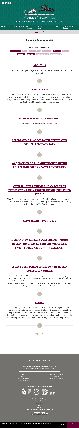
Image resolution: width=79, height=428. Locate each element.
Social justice (55, 54)
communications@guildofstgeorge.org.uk (41, 409)
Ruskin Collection (29, 27)
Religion (30, 54)
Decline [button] (63, 425)
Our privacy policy (39, 412)
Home (36, 32)
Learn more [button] (5, 426)
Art (24, 51)
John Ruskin (54, 21)
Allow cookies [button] (73, 425)
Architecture (14, 51)
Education (46, 51)
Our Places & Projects (41, 27)
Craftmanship (33, 51)
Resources (56, 26)
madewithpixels (38, 418)
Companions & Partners (68, 27)
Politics (20, 54)
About (3, 26)
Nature (65, 51)
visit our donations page (46, 368)
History (56, 51)
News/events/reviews (16, 26)
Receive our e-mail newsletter (39, 360)
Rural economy (42, 54)
